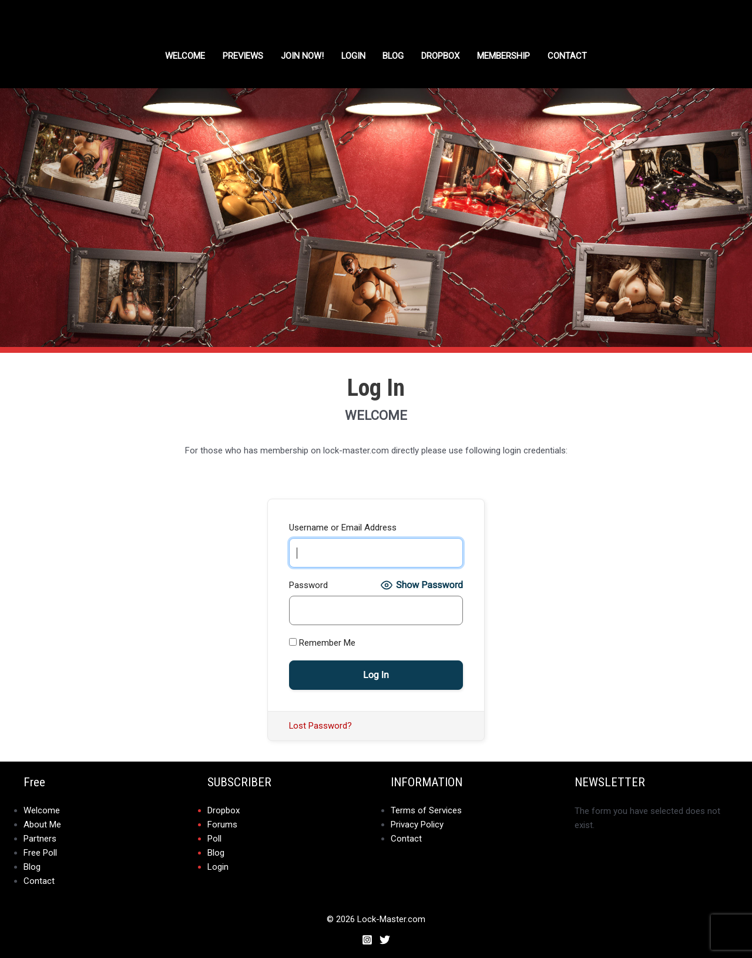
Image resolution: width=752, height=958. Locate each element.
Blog (394, 56)
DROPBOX (442, 56)
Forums (222, 825)
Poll (214, 839)
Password (308, 585)
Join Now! (302, 56)
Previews (242, 56)
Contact (569, 56)
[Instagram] (367, 939)
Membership (505, 56)
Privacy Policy (417, 825)
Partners (40, 839)
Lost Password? (320, 725)
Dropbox (223, 811)
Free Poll (40, 853)
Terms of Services (426, 811)
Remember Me (322, 642)
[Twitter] (385, 939)
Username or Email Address (343, 527)
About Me (42, 825)
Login (353, 56)
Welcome (184, 56)
